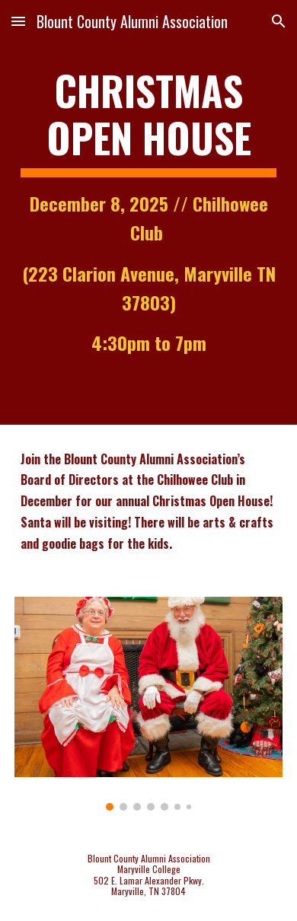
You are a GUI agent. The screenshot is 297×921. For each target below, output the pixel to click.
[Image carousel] (148, 704)
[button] (18, 21)
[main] (148, 212)
